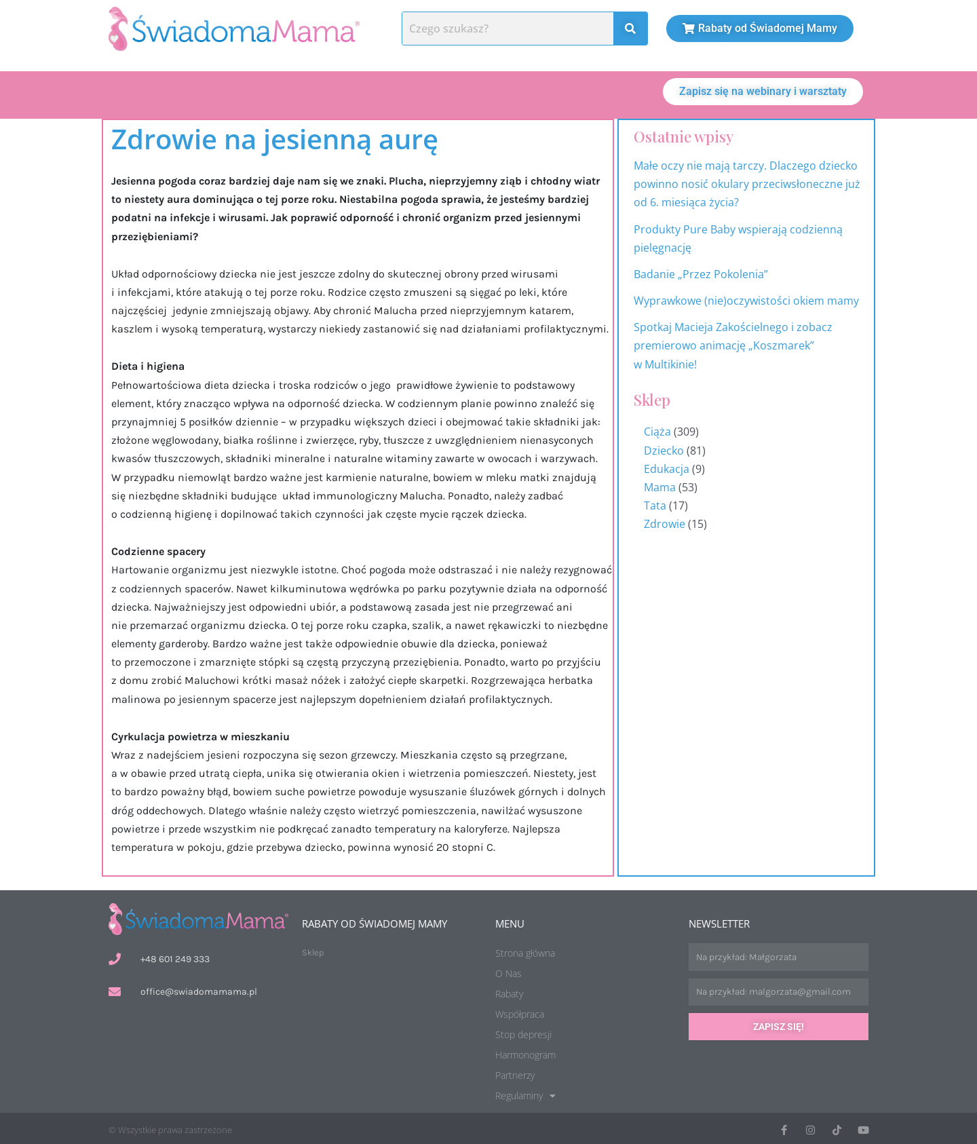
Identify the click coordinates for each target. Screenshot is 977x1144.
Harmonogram (405, 93)
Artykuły (213, 93)
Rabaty (509, 991)
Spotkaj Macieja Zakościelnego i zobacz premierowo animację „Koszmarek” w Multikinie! (733, 342)
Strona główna (525, 950)
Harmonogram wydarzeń (955, 607)
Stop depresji (523, 1031)
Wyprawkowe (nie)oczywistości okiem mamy (748, 297)
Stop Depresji (513, 93)
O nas (141, 93)
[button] (601, 93)
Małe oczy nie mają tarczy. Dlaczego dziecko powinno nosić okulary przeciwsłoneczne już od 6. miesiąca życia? (747, 181)
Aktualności (301, 93)
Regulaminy (525, 1093)
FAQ (601, 93)
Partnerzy (515, 1072)
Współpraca (519, 1011)
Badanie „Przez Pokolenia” (701, 271)
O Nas (508, 970)
